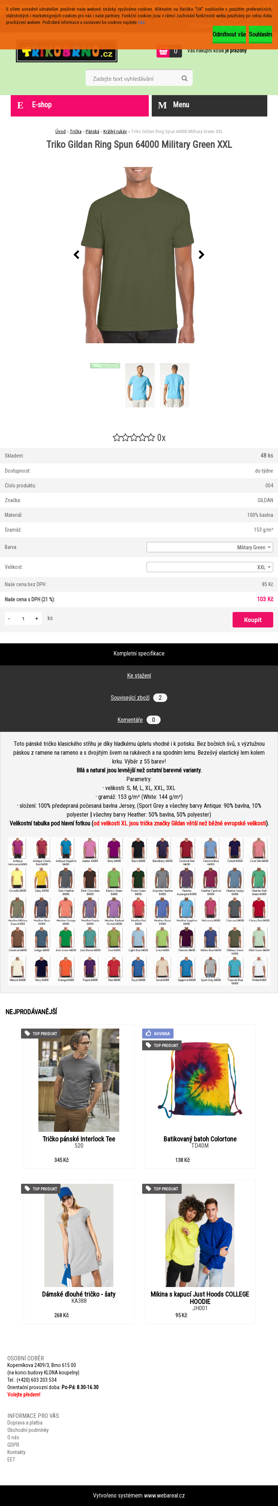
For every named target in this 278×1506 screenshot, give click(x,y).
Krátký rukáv (115, 131)
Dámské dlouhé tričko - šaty (79, 1294)
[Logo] (66, 50)
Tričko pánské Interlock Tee (78, 1139)
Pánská (92, 131)
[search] (184, 79)
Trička (76, 131)
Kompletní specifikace (139, 653)
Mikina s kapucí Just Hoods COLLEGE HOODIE (200, 1298)
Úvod (60, 131)
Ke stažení (139, 675)
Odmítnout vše (229, 34)
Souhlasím (260, 34)
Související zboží (139, 697)
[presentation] (76, 255)
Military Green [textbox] (251, 547)
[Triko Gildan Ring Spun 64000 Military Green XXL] (139, 255)
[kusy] (23, 618)
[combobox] (210, 547)
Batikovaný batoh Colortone (200, 1139)
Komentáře (139, 719)
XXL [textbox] (261, 567)
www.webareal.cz (164, 1495)
